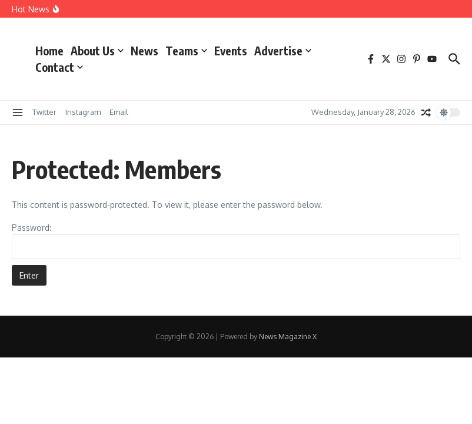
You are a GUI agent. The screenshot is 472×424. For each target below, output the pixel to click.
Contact (59, 67)
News (144, 51)
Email (118, 112)
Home (49, 51)
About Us (97, 51)
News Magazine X (288, 336)
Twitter (44, 112)
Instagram (83, 112)
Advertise (282, 51)
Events (230, 51)
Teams (186, 51)
